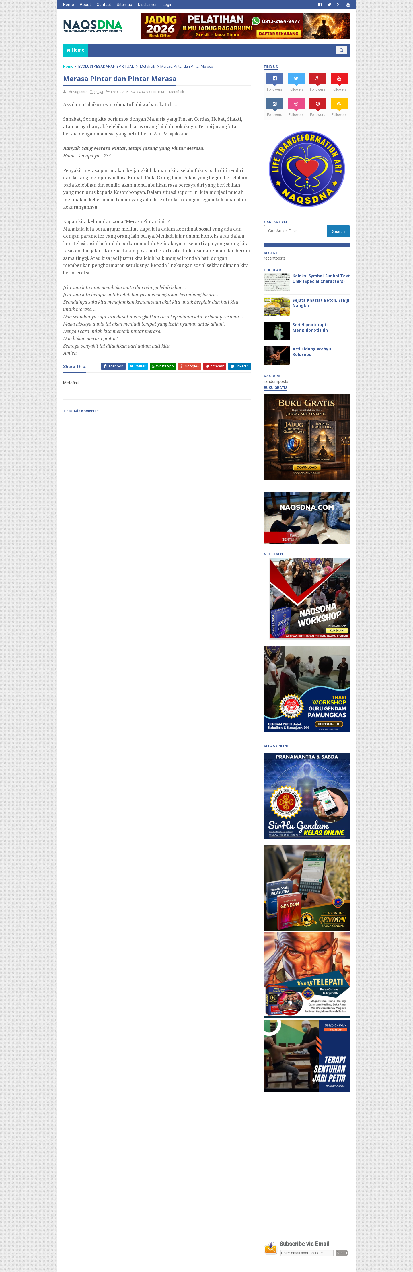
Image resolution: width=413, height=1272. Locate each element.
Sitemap (124, 4)
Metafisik (147, 66)
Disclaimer (147, 4)
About (85, 4)
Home (68, 4)
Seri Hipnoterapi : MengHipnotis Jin (310, 327)
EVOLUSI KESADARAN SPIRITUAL (106, 66)
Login (167, 4)
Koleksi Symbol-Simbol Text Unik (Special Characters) (321, 278)
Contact (104, 4)
